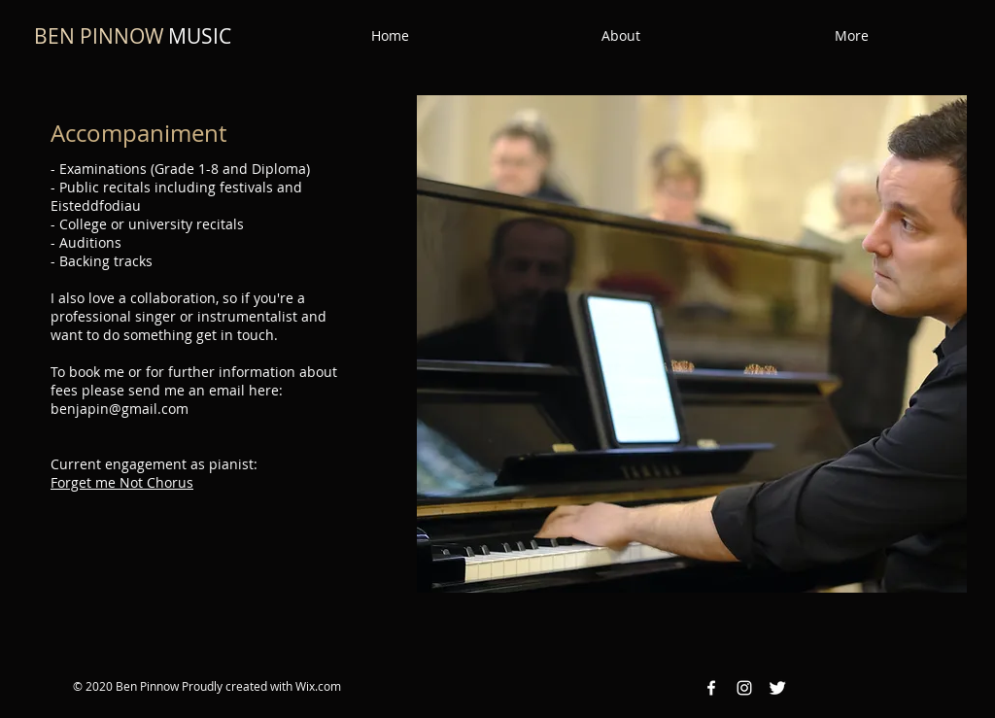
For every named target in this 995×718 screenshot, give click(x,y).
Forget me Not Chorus (122, 482)
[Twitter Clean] (777, 688)
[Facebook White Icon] (711, 688)
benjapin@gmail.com (120, 408)
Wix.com (318, 686)
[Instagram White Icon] (744, 688)
